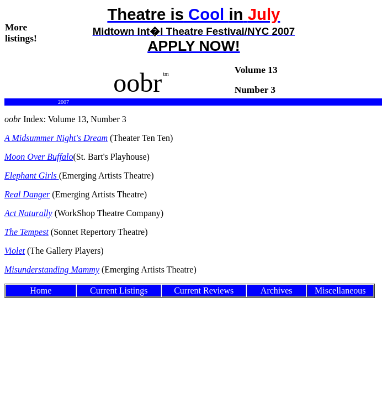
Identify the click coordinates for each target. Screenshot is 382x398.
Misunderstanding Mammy (51, 269)
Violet (14, 250)
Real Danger (27, 194)
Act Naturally (28, 213)
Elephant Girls (31, 175)
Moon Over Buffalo (38, 156)
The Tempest (26, 232)
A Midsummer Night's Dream (56, 138)
